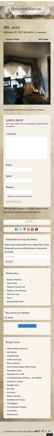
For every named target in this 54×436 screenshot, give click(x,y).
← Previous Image (11, 39)
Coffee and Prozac (14, 360)
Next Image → (45, 39)
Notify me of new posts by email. (20, 196)
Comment (11, 134)
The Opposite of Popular (16, 407)
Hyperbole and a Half (15, 374)
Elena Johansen (13, 363)
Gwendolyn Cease (14, 371)
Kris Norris (11, 392)
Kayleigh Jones (13, 385)
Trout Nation (12, 411)
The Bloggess (12, 403)
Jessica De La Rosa (15, 381)
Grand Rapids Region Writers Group (21, 367)
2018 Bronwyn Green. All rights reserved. (22, 431)
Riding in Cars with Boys (16, 291)
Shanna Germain (14, 396)
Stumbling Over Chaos (16, 400)
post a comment (37, 110)
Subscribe (8, 262)
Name (9, 165)
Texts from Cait (13, 294)
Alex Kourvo (12, 352)
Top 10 (9, 298)
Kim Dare (10, 389)
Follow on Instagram (27, 326)
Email (9, 176)
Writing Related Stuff (15, 302)
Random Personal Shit (16, 287)
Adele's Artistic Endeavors (17, 349)
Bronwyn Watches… (15, 280)
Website (10, 187)
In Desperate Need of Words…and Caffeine (24, 378)
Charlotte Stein (13, 356)
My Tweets (9, 318)
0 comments (40, 32)
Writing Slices (12, 414)
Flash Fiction (12, 283)
